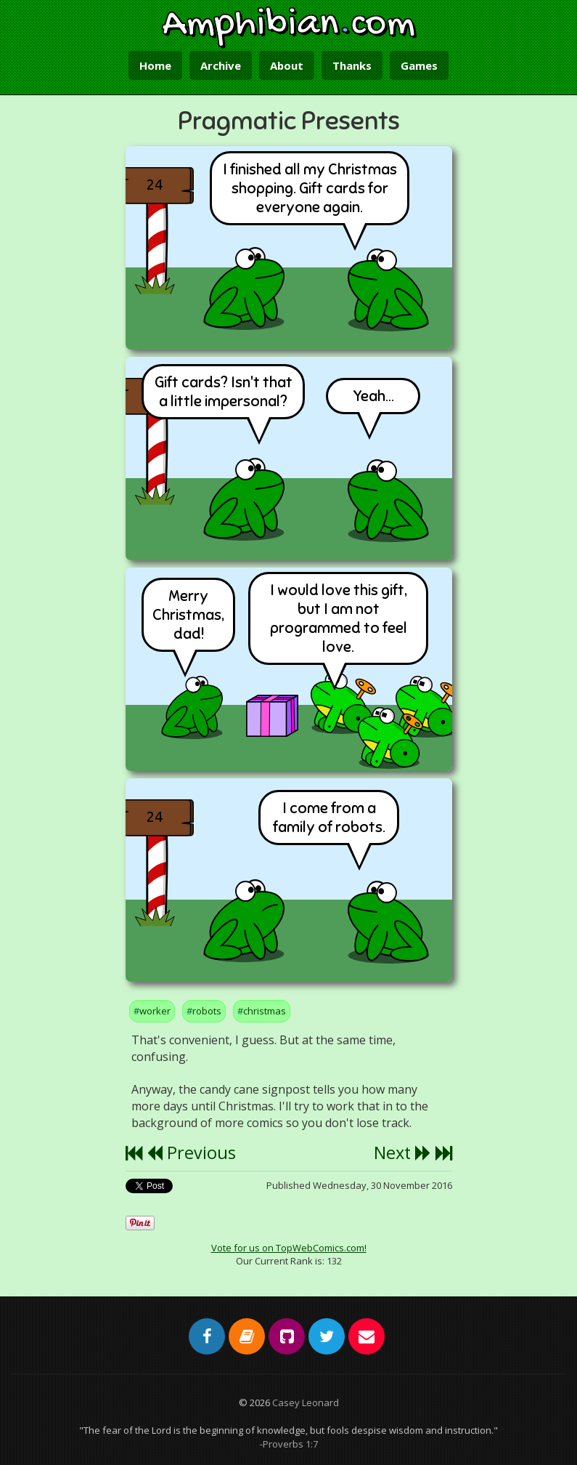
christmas (264, 1010)
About (286, 65)
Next (402, 1152)
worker (155, 1010)
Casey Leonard (305, 1402)
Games (419, 65)
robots (206, 1010)
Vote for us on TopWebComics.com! (289, 1247)
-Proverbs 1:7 (289, 1443)
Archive (220, 65)
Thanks (352, 65)
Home (155, 65)
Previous (191, 1152)
